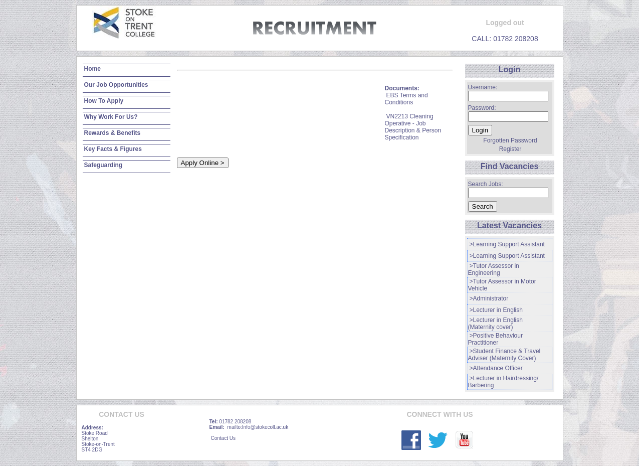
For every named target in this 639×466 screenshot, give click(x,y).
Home (92, 68)
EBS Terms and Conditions (406, 99)
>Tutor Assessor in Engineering (493, 269)
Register (510, 148)
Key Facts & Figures (113, 148)
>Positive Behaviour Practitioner (495, 339)
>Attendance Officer (496, 368)
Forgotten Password (510, 140)
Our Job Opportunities (116, 84)
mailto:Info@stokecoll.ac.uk (257, 427)
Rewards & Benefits (112, 132)
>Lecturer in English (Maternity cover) (495, 324)
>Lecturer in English (496, 310)
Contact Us (223, 438)
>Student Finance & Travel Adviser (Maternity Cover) (504, 355)
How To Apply (104, 100)
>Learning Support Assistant (507, 244)
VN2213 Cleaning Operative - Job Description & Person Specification (413, 127)
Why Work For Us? (111, 116)
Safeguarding (103, 165)
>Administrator (489, 298)
